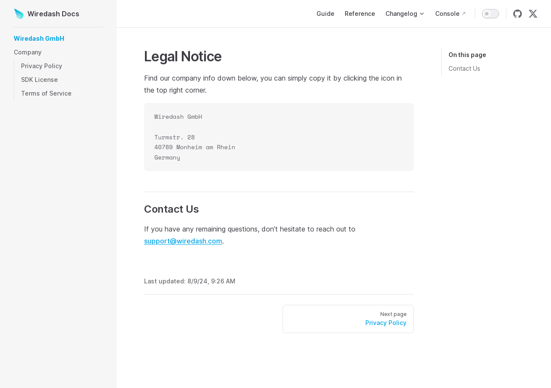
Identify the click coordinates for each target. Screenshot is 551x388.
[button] (58, 52)
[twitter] (533, 13)
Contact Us (464, 68)
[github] (517, 13)
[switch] (490, 13)
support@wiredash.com (183, 241)
